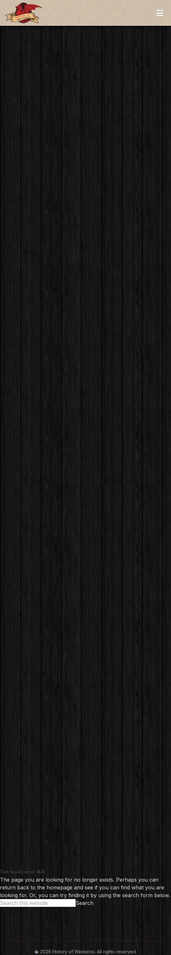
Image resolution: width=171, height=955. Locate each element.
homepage (59, 887)
